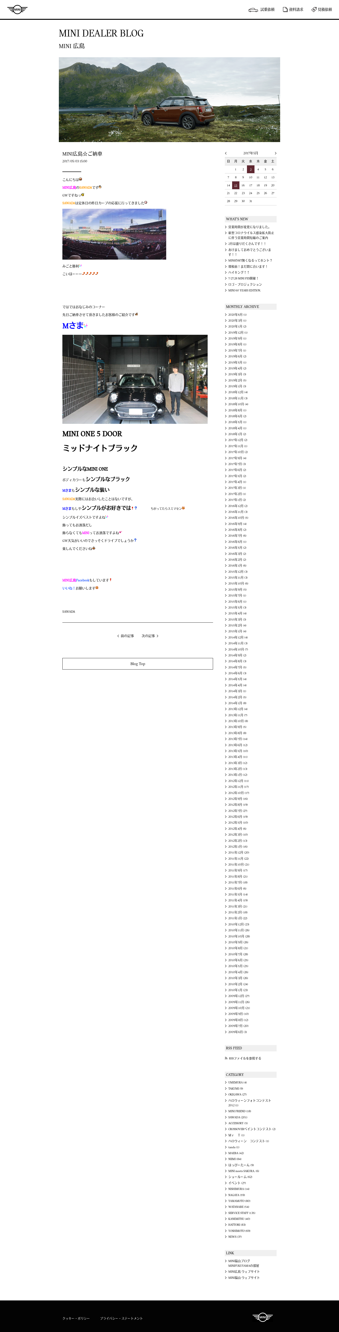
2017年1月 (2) (237, 500)
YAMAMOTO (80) (239, 1201)
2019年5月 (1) (237, 362)
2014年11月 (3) (238, 643)
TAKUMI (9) (235, 1088)
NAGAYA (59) (236, 1195)
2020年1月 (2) (237, 326)
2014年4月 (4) (237, 685)
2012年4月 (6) (237, 828)
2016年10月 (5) (238, 517)
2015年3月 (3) (237, 619)
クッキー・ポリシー (76, 1318)
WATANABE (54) (238, 1207)
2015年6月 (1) (237, 601)
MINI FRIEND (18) (239, 1111)
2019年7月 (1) (237, 350)
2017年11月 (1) (237, 446)
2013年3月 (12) (237, 763)
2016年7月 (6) (237, 535)
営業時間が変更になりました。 (249, 227)
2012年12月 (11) (238, 781)
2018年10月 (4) (238, 404)
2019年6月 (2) (237, 356)
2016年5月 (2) (237, 547)
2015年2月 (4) (237, 625)
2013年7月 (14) (238, 739)
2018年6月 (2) (237, 416)
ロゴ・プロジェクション (245, 284)
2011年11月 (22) (238, 858)
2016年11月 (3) (238, 512)
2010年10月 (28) (239, 936)
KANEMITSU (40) (239, 1219)
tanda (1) (233, 1147)
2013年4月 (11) (238, 757)
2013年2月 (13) (237, 769)
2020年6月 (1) (237, 314)
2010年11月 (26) (239, 930)
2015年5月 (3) (237, 607)
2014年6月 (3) (237, 673)
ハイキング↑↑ (239, 272)
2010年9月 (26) (238, 942)
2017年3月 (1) (237, 488)
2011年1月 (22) (237, 918)
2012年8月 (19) (238, 804)
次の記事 (148, 636)
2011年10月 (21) (238, 864)
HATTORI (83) (237, 1224)
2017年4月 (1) (237, 482)
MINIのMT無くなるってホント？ (250, 260)
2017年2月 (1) (237, 494)
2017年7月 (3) (237, 464)
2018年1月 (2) (237, 434)
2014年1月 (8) (237, 703)
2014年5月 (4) (237, 679)
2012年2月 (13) (237, 840)
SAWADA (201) (237, 1117)
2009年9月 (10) (238, 1014)
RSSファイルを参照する (245, 1058)
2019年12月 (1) (238, 332)
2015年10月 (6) (238, 583)
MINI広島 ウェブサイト (244, 1271)
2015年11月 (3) (238, 577)
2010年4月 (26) (238, 972)
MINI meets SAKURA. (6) (243, 1171)
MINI (17, 9)
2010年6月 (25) (238, 960)
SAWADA (68, 612)
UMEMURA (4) (237, 1082)
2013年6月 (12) (238, 745)
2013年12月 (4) (238, 709)
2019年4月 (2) (237, 368)
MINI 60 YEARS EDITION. (244, 290)
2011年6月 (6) (237, 888)
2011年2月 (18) (238, 912)
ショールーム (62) (240, 1177)
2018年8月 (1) (237, 410)
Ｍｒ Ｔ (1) (236, 1135)
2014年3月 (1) (237, 691)
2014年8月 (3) (237, 661)
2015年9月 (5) (237, 589)
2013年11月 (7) (237, 715)
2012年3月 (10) (238, 834)
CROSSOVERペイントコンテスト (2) (252, 1129)
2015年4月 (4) (237, 613)
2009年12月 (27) (239, 996)
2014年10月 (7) (238, 649)
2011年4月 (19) (238, 900)
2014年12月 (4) (238, 637)
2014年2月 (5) (237, 697)
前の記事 (127, 636)
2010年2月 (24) (238, 984)
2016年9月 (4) (237, 524)
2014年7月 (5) (237, 667)
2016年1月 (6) (237, 565)
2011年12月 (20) (238, 852)
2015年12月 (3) (238, 571)
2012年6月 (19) (238, 816)
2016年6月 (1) (237, 541)
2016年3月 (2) (237, 554)
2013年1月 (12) (237, 774)
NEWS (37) (235, 1236)
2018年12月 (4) (238, 392)
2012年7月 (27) (237, 811)
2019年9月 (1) (237, 338)
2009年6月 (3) (237, 1032)
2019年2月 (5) (237, 380)
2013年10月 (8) (238, 721)
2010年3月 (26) (238, 978)
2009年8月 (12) (238, 1020)
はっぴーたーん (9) (241, 1165)
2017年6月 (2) (237, 470)
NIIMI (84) (235, 1159)
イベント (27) (237, 1183)
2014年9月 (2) (237, 655)
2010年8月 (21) (238, 948)
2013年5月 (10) (238, 751)
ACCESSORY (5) (238, 1123)
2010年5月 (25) (238, 966)
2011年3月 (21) (237, 906)
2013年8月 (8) (237, 733)
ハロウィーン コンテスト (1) (248, 1141)
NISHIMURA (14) (239, 1189)
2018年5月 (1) (237, 422)
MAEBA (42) (236, 1153)
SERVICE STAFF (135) (241, 1213)
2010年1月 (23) (238, 990)
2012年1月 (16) (238, 846)
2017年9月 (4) (237, 458)
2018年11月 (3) (238, 398)
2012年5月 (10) (238, 822)
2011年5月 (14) (238, 894)
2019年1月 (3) (237, 386)
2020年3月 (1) (237, 320)
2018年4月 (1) (237, 428)
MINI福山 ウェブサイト (244, 1277)
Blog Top (137, 664)
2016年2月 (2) (237, 559)
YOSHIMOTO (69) (239, 1231)
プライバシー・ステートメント (121, 1318)
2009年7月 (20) (238, 1026)
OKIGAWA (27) (237, 1094)
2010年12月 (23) (238, 924)
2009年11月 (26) (239, 1002)
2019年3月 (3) (237, 374)
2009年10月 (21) (239, 1008)
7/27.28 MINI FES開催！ (243, 278)
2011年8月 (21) (238, 876)
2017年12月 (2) (237, 440)
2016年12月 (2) (238, 506)
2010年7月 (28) (238, 954)
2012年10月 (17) (238, 793)
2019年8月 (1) (237, 344)
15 (235, 185)
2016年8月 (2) (237, 529)
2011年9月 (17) (238, 870)
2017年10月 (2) (238, 452)
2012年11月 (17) (238, 787)
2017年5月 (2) (237, 476)
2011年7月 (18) (238, 882)
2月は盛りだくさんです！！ (247, 243)
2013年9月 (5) (237, 727)
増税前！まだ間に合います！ (248, 266)
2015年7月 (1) (237, 595)
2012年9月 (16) (238, 799)
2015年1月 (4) (237, 631)
